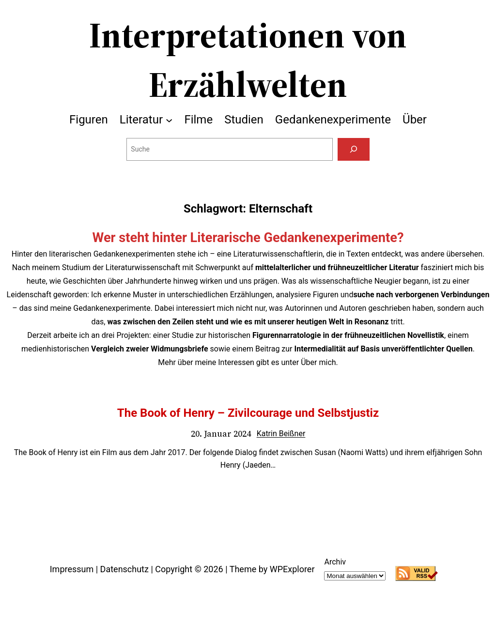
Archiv (335, 561)
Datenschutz (124, 569)
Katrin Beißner (281, 433)
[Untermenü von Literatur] (169, 119)
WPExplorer (292, 569)
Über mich (318, 362)
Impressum (72, 569)
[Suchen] (353, 149)
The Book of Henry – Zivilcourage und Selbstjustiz (248, 413)
